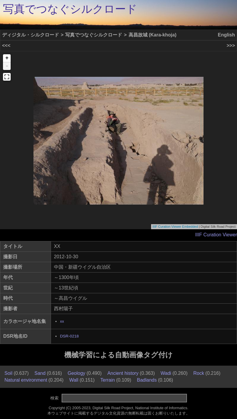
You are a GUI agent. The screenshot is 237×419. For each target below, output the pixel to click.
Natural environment (25, 380)
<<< (6, 45)
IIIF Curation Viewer (216, 234)
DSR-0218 (69, 336)
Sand (39, 373)
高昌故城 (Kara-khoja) (153, 34)
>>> (231, 45)
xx (62, 321)
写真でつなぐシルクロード (70, 9)
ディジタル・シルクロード (30, 34)
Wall (74, 380)
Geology (76, 373)
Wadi (166, 373)
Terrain (107, 380)
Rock (198, 373)
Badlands (147, 380)
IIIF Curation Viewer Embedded (175, 226)
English (226, 34)
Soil (8, 373)
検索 (54, 398)
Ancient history (122, 373)
